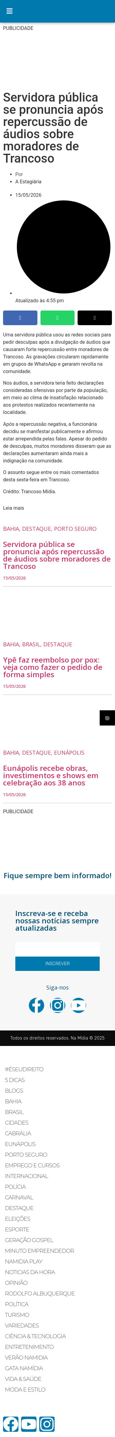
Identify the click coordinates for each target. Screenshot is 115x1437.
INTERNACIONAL (26, 1176)
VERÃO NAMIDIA (26, 1357)
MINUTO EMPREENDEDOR (39, 1251)
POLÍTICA (16, 1304)
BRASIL (14, 1112)
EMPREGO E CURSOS (32, 1165)
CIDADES (16, 1122)
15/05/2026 (14, 578)
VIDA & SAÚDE (23, 1379)
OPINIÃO (16, 1283)
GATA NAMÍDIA (24, 1368)
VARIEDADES (22, 1325)
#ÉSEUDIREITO (24, 1069)
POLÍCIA (15, 1187)
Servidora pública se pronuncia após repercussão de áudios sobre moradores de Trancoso (57, 555)
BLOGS (14, 1090)
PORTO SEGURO (26, 1154)
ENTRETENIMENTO (29, 1347)
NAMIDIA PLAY (23, 1261)
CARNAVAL (19, 1197)
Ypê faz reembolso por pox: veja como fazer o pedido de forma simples (52, 667)
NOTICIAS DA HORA (30, 1272)
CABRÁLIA (18, 1133)
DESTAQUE (19, 1208)
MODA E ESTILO (25, 1389)
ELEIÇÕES (17, 1219)
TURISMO (17, 1315)
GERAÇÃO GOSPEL (29, 1240)
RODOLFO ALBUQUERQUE (40, 1293)
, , (50, 528)
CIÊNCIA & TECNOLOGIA (35, 1336)
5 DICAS (15, 1080)
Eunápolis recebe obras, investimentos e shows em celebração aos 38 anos (50, 775)
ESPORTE (17, 1229)
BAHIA (13, 1101)
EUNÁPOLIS (20, 1144)
